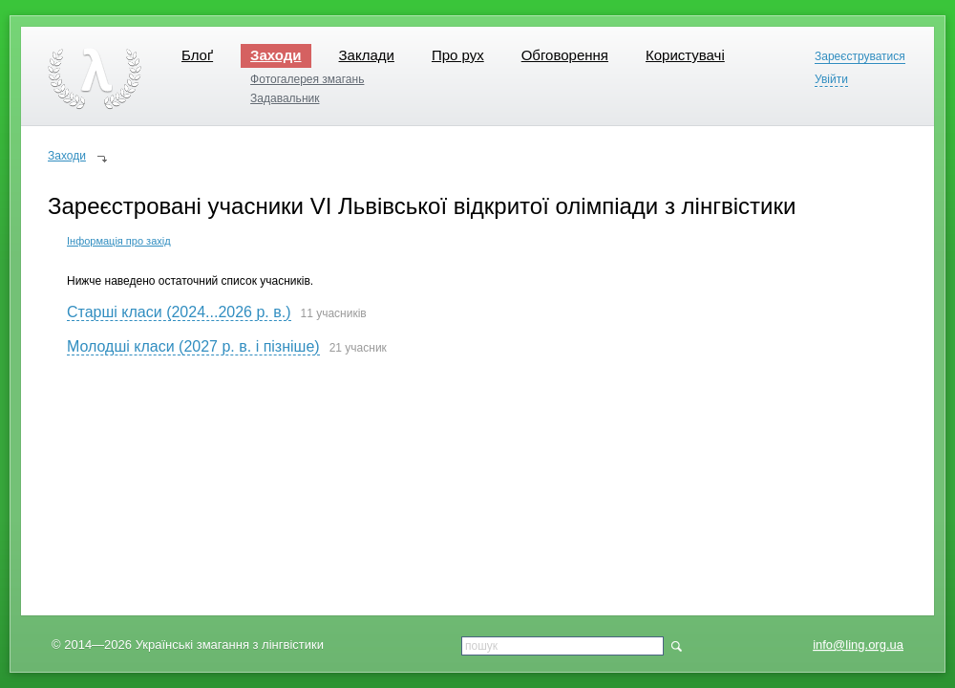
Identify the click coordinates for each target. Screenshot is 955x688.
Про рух (458, 55)
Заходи (275, 55)
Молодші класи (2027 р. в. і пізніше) (193, 346)
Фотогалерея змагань (307, 79)
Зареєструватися (860, 57)
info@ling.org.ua (858, 644)
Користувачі (685, 55)
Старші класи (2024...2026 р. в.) (179, 312)
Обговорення (564, 55)
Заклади (366, 55)
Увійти (831, 80)
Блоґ (197, 55)
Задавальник (284, 98)
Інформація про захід (119, 241)
